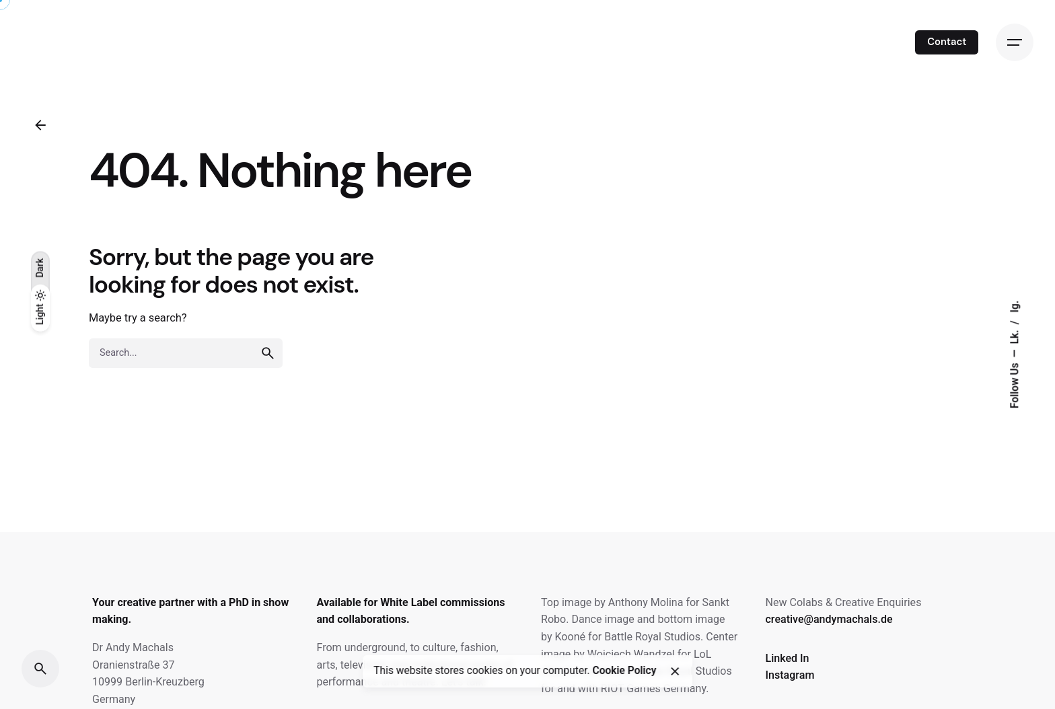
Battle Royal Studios (652, 636)
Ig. (1015, 307)
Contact (946, 41)
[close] (674, 671)
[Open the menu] (1014, 42)
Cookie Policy (624, 671)
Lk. (1015, 336)
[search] (268, 353)
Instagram (789, 675)
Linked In (787, 658)
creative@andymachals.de (828, 619)
